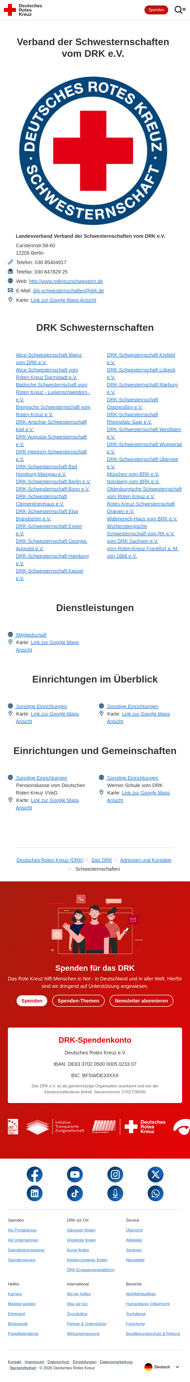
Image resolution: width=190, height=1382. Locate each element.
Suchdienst (135, 1314)
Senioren (134, 1250)
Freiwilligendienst (23, 1334)
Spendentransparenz (26, 1250)
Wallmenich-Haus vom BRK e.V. (142, 518)
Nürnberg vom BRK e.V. (133, 481)
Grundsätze (77, 1314)
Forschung (135, 1324)
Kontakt (14, 1362)
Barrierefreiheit (23, 1368)
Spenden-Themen (78, 1000)
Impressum (34, 1362)
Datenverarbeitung (116, 1362)
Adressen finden (81, 1230)
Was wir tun (77, 1304)
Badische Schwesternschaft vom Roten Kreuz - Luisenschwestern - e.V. (53, 392)
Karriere (15, 1294)
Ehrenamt (16, 1314)
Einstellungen (84, 1362)
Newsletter (135, 1260)
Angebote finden (81, 1240)
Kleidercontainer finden (87, 1260)
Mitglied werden (22, 1304)
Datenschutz (59, 1362)
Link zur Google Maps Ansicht (63, 300)
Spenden (156, 10)
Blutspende (18, 1324)
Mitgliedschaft (31, 635)
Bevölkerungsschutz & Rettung (153, 1334)
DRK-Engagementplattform (91, 1270)
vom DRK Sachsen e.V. (132, 541)
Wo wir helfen (79, 1294)
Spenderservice (21, 1260)
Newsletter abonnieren (141, 1000)
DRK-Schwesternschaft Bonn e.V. (53, 489)
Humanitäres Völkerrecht (147, 1304)
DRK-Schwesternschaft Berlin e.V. (53, 481)
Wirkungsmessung (83, 1334)
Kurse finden (78, 1250)
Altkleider (134, 1240)
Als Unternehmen (23, 1240)
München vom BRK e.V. (133, 474)
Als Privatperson (22, 1230)
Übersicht (134, 1230)
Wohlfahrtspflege (141, 1294)
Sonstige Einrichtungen (41, 706)
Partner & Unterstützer (86, 1324)
